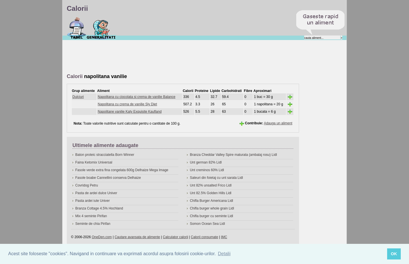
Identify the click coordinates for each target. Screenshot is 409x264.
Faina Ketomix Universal (93, 162)
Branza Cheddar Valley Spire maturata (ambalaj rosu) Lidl (233, 155)
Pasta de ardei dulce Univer (96, 193)
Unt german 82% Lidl (206, 162)
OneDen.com (102, 237)
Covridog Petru (86, 185)
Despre (101, 28)
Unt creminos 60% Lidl (207, 170)
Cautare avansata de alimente (137, 237)
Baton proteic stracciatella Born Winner (104, 155)
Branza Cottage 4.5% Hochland (99, 208)
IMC (224, 237)
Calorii (76, 28)
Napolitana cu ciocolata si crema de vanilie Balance (137, 97)
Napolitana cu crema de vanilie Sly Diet (127, 104)
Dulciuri (78, 97)
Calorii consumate (204, 237)
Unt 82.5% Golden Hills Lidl (210, 193)
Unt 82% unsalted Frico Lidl (210, 185)
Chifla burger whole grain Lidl (212, 208)
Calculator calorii (175, 237)
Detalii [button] (224, 253)
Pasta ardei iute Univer (92, 201)
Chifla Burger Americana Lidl (211, 201)
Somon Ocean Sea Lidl (207, 224)
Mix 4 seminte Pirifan (91, 216)
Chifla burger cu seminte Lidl (211, 216)
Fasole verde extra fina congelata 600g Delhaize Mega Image (121, 170)
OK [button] (394, 254)
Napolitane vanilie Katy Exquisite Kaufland (130, 112)
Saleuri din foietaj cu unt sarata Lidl (216, 178)
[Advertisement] (170, 57)
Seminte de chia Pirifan (92, 224)
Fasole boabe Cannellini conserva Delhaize (108, 178)
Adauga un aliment (278, 123)
